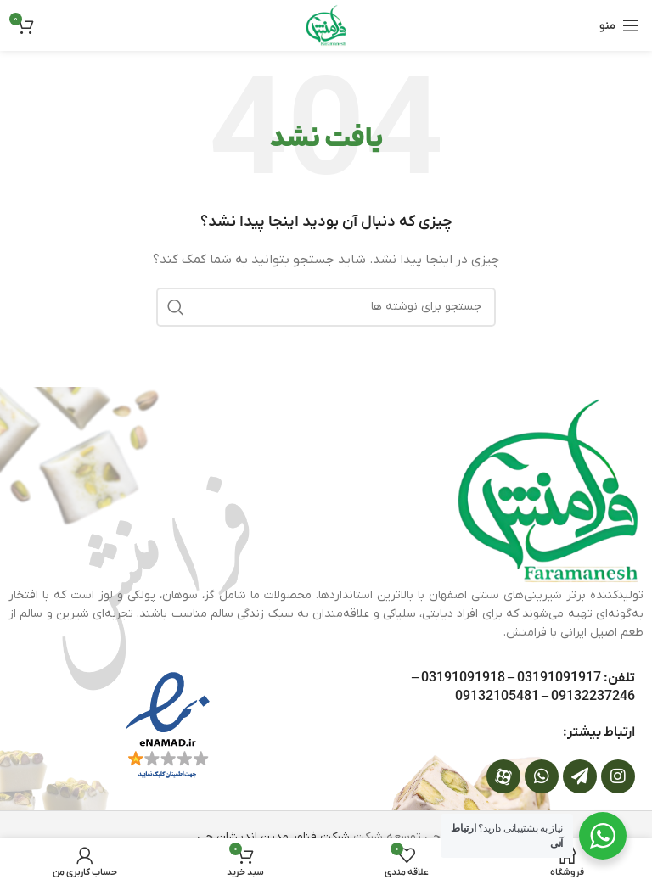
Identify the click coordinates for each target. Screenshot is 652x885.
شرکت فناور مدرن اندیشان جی (273, 837)
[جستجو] (326, 307)
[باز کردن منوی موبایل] (619, 25)
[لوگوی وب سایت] (326, 25)
